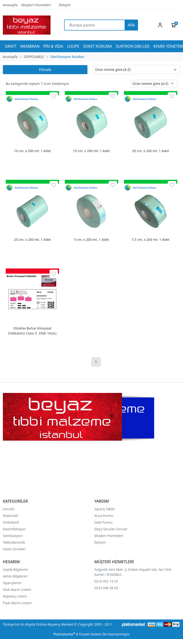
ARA (131, 25)
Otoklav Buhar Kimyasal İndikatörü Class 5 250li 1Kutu (32, 330)
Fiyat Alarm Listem (17, 603)
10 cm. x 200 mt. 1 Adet (32, 151)
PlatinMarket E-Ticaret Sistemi (77, 634)
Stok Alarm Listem (17, 589)
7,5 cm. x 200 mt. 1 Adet (151, 239)
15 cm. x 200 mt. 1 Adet (91, 151)
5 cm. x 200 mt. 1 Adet (91, 239)
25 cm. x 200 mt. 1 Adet (32, 239)
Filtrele (45, 69)
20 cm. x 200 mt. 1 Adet (150, 151)
